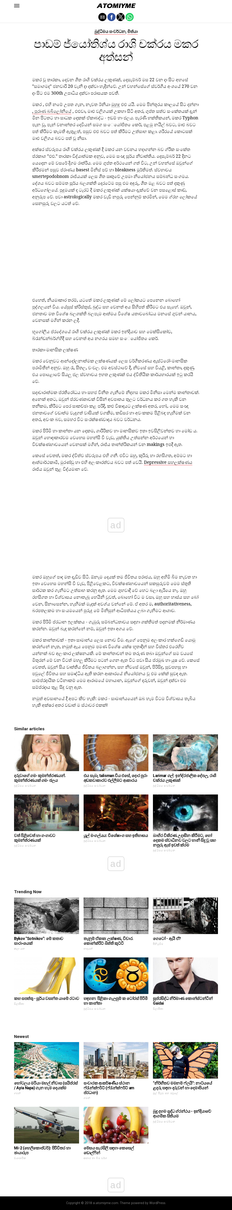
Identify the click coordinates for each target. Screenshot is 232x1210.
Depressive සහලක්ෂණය (168, 462)
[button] (16, 5)
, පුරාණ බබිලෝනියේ (51, 111)
